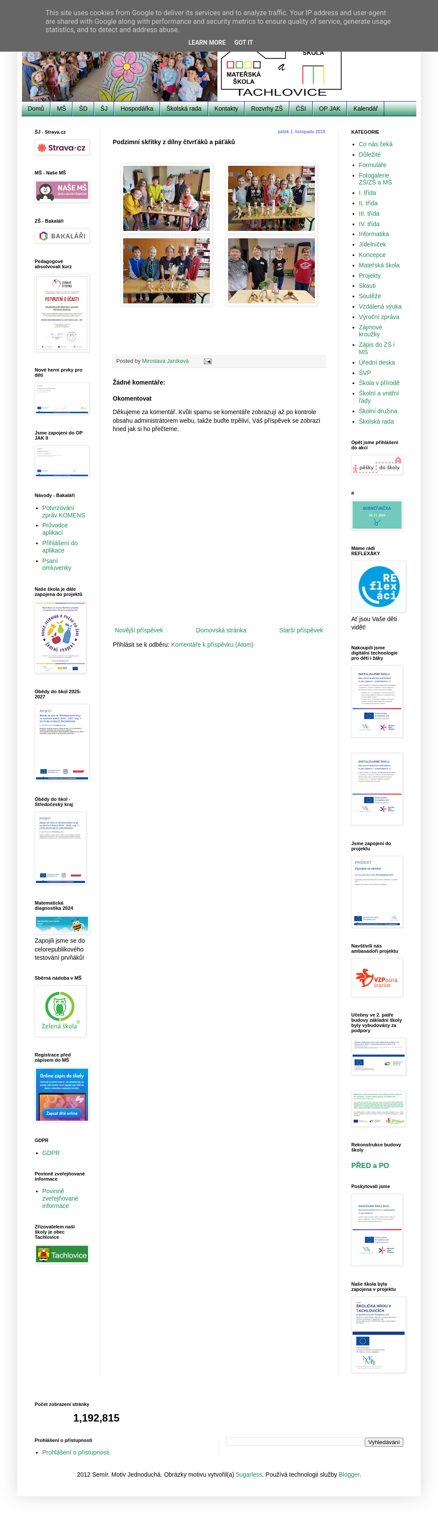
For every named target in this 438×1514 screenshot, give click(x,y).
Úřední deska (377, 362)
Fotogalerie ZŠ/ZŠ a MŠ (375, 179)
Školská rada (184, 108)
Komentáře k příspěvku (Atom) (212, 644)
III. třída (369, 213)
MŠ (61, 108)
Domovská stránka (221, 630)
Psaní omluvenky (57, 564)
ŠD (83, 108)
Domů (36, 108)
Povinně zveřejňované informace (60, 1198)
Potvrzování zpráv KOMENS (63, 511)
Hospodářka (137, 108)
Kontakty (226, 108)
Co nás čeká (376, 144)
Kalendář (365, 108)
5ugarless (249, 1474)
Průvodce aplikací (55, 529)
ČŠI (301, 108)
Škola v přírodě (379, 382)
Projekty (370, 275)
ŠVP (365, 372)
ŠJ (104, 108)
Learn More (207, 42)
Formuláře (373, 164)
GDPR (51, 1152)
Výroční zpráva (379, 316)
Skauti (367, 285)
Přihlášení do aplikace (60, 547)
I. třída (367, 192)
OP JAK (330, 108)
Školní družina (378, 411)
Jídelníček (372, 244)
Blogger (349, 1474)
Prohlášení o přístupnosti (76, 1452)
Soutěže (370, 296)
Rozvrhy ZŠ (267, 108)
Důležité (370, 154)
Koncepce (372, 254)
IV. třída (369, 224)
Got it (243, 42)
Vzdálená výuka (380, 306)
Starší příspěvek (301, 630)
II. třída (368, 203)
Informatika (374, 233)
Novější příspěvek (139, 630)
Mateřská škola (379, 265)
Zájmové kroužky (370, 331)
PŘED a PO (370, 1165)
